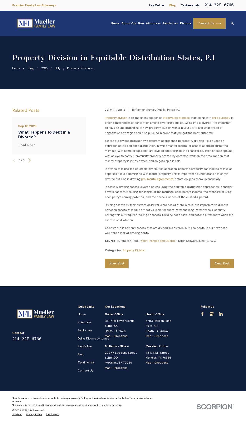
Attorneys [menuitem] (153, 23)
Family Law (85, 330)
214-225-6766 (219, 4)
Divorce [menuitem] (185, 23)
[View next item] (29, 160)
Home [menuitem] (115, 23)
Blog (172, 5)
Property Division (134, 250)
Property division (116, 118)
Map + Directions (116, 336)
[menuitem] (17, 415)
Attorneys (84, 322)
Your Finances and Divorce (158, 241)
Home (82, 314)
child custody (221, 118)
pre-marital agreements (157, 179)
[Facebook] (202, 314)
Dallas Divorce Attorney (93, 338)
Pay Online (156, 5)
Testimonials (190, 5)
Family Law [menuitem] (170, 23)
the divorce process (176, 118)
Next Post (222, 263)
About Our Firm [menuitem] (132, 23)
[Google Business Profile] (212, 314)
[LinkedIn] (221, 314)
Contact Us (209, 23)
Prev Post (116, 263)
